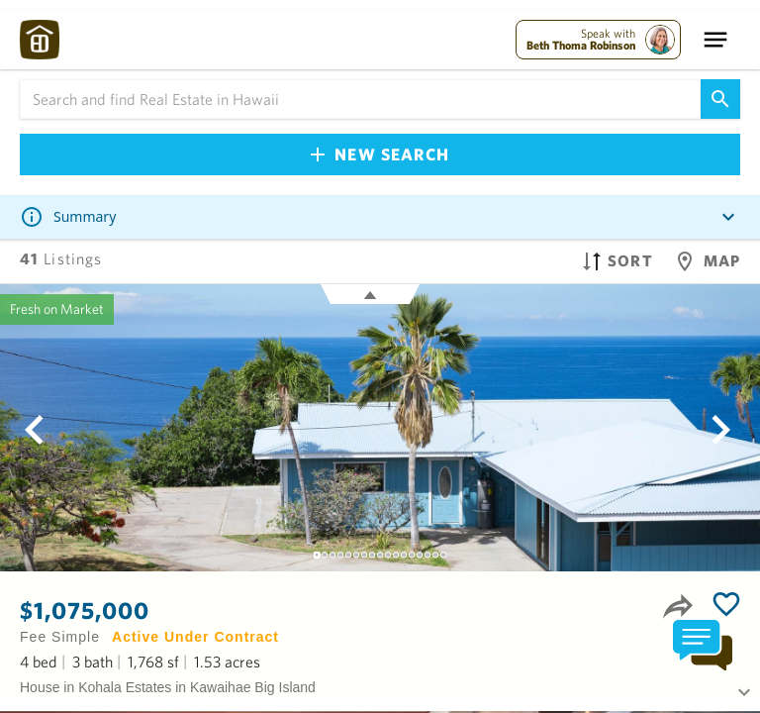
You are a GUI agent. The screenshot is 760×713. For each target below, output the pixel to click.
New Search (380, 154)
